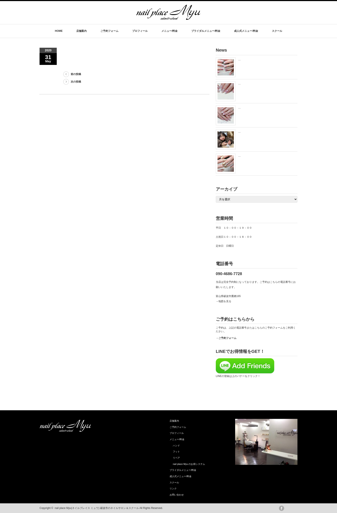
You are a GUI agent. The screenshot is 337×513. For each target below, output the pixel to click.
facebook (281, 508)
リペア (176, 457)
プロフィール (140, 30)
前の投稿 (76, 74)
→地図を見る (223, 301)
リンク (173, 488)
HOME (59, 30)
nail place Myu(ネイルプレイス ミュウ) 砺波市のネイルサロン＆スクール (97, 508)
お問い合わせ (177, 494)
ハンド (176, 445)
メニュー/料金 (169, 30)
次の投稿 (76, 81)
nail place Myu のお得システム (189, 464)
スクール (277, 30)
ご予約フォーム (109, 30)
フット (176, 451)
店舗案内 (81, 30)
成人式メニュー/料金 (246, 30)
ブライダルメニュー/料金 (205, 30)
